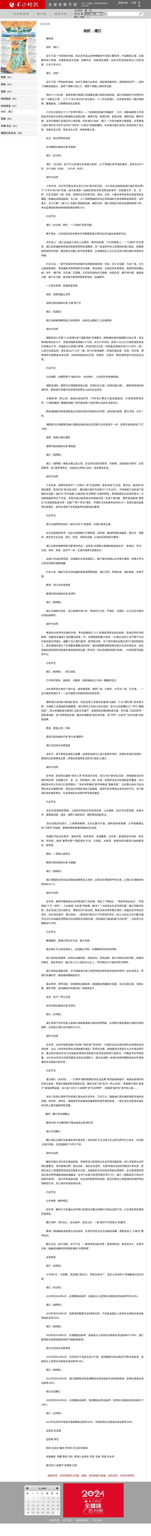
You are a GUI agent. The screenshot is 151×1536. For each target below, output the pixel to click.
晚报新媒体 (82, 1520)
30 (48, 1512)
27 (33, 1512)
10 (53, 1502)
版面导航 (61, 13)
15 (43, 1505)
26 (28, 1512)
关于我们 (67, 1520)
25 (58, 1509)
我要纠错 (123, 3)
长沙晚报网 (21, 13)
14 (38, 1505)
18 (58, 1505)
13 (33, 1505)
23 (48, 1509)
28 (38, 1512)
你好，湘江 (7, 111)
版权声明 (54, 1520)
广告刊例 (96, 1520)
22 (43, 1509)
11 (58, 1502)
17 (53, 1505)
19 (28, 1509)
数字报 (42, 13)
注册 (133, 3)
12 (28, 1505)
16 (48, 1505)
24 (53, 1509)
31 (53, 1512)
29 (43, 1512)
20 (33, 1509)
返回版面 (45, 24)
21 (38, 1509)
